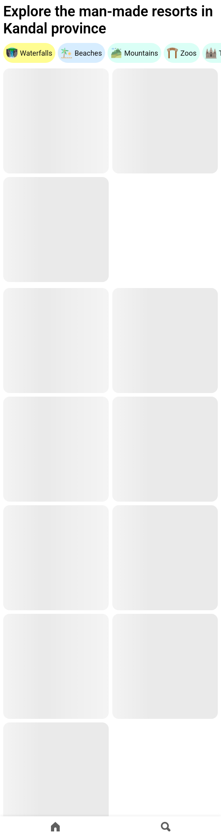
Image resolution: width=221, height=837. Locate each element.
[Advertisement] (165, 230)
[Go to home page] (55, 827)
